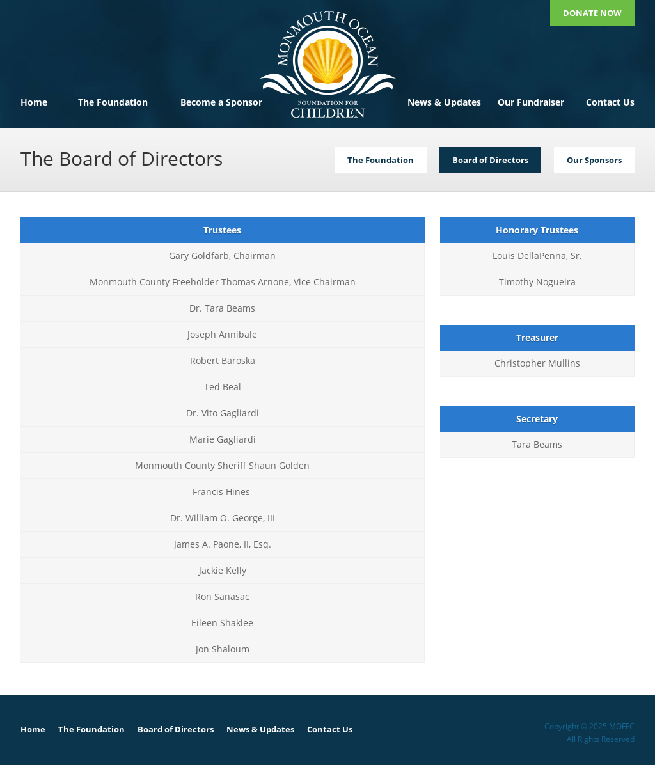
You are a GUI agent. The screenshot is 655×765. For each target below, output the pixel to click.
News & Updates (444, 102)
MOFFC (327, 64)
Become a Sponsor (221, 102)
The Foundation (113, 102)
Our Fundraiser (531, 102)
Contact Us (610, 102)
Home (33, 102)
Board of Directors (176, 729)
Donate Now (592, 13)
